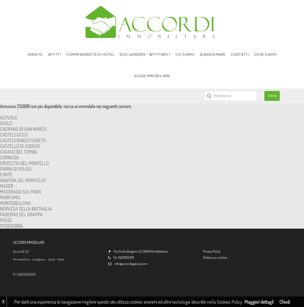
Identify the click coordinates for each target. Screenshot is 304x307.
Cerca (272, 96)
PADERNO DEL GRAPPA (21, 214)
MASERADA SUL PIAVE (21, 192)
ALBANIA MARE (212, 54)
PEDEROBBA (11, 226)
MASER (6, 186)
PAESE (6, 220)
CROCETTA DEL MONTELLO (24, 163)
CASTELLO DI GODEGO (20, 146)
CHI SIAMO (185, 54)
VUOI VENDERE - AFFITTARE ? (144, 54)
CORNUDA (9, 157)
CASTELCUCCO (14, 135)
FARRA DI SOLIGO (16, 169)
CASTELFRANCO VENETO (23, 140)
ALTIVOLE (8, 117)
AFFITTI (54, 54)
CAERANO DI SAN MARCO (23, 129)
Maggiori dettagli (259, 302)
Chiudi (284, 302)
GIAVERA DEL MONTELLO (23, 180)
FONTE (6, 174)
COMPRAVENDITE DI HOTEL (90, 54)
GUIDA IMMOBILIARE (152, 75)
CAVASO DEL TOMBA (18, 152)
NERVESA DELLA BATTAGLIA (26, 209)
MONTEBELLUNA (15, 203)
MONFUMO (10, 197)
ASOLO (6, 123)
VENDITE (35, 54)
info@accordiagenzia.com (130, 264)
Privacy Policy (212, 251)
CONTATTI (240, 54)
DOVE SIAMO (265, 54)
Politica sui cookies (215, 257)
